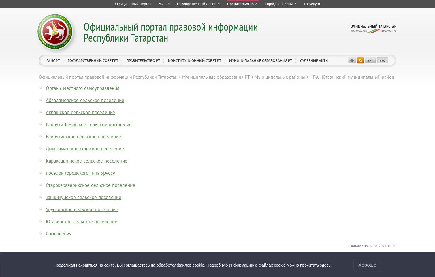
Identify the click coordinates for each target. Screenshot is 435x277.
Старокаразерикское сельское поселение (90, 185)
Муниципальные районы (280, 77)
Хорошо (367, 265)
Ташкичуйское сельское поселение (83, 197)
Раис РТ (53, 60)
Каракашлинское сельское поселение (86, 161)
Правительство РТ (143, 60)
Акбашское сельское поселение (80, 112)
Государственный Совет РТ (93, 60)
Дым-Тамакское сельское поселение (85, 149)
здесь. (326, 265)
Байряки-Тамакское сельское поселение (89, 124)
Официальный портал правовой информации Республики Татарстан (171, 31)
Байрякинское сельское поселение (83, 136)
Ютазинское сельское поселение (81, 221)
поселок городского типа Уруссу (80, 173)
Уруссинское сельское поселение (82, 209)
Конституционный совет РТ (194, 60)
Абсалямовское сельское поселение (85, 100)
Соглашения (58, 233)
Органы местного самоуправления (82, 88)
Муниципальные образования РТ (260, 60)
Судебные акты (314, 60)
